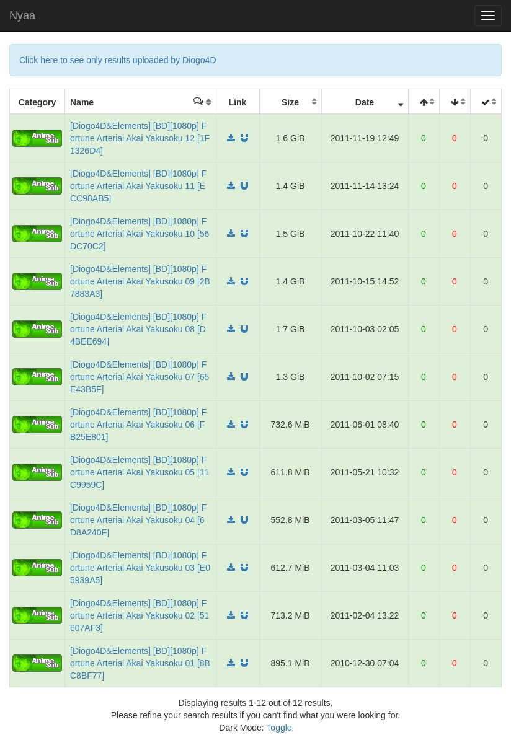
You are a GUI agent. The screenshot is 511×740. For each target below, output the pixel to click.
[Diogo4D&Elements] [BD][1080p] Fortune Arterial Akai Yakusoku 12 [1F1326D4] (140, 138)
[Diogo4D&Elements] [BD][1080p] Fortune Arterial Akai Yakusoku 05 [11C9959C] (139, 472)
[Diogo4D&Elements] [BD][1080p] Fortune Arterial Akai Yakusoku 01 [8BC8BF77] (140, 663)
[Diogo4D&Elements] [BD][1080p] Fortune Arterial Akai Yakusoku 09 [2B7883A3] (140, 281)
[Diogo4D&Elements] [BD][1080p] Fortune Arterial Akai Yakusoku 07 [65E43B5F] (139, 376)
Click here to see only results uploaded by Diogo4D (117, 60)
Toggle (278, 728)
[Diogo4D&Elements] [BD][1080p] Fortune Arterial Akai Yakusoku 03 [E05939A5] (140, 567)
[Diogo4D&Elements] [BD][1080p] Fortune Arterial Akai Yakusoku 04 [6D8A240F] (138, 520)
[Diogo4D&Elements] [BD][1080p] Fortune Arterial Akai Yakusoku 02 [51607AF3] (139, 615)
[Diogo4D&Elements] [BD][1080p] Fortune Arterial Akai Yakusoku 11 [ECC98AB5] (138, 186)
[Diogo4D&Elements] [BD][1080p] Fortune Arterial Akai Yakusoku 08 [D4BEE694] (138, 329)
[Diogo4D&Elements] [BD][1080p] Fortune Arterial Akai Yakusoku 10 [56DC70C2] (139, 233)
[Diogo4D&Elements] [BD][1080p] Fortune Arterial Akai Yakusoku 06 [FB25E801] (138, 424)
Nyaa (22, 15)
